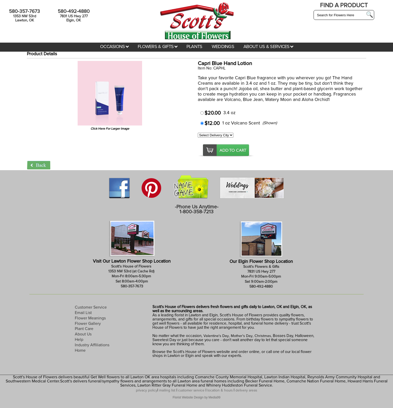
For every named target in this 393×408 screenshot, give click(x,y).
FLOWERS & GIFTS (158, 46)
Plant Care (84, 329)
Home (80, 350)
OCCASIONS (114, 46)
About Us (83, 334)
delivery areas (246, 390)
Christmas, (263, 336)
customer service (191, 390)
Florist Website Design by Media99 (196, 397)
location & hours (220, 390)
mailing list (167, 390)
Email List (83, 313)
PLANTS (194, 46)
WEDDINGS (223, 46)
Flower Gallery (88, 323)
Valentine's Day (215, 336)
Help (79, 340)
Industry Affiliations (92, 345)
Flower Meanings (90, 318)
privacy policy (146, 390)
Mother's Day (241, 336)
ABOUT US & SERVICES (268, 46)
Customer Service (91, 307)
